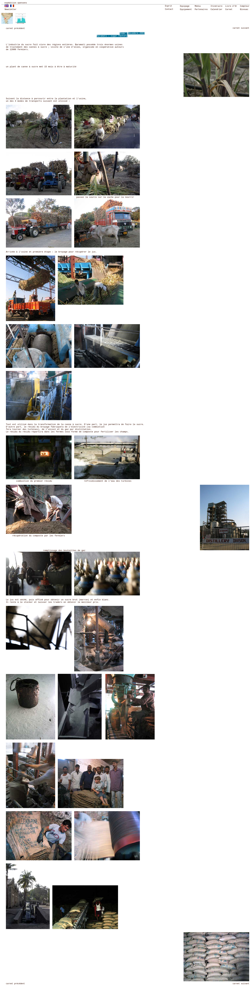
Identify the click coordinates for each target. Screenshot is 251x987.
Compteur (245, 6)
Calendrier (216, 9)
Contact (169, 9)
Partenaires (201, 9)
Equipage (184, 6)
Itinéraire (216, 6)
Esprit (168, 6)
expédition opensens (15, 3)
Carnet (228, 9)
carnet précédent (15, 28)
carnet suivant (241, 28)
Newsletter (10, 9)
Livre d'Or (231, 6)
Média (198, 6)
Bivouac (244, 9)
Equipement (186, 9)
